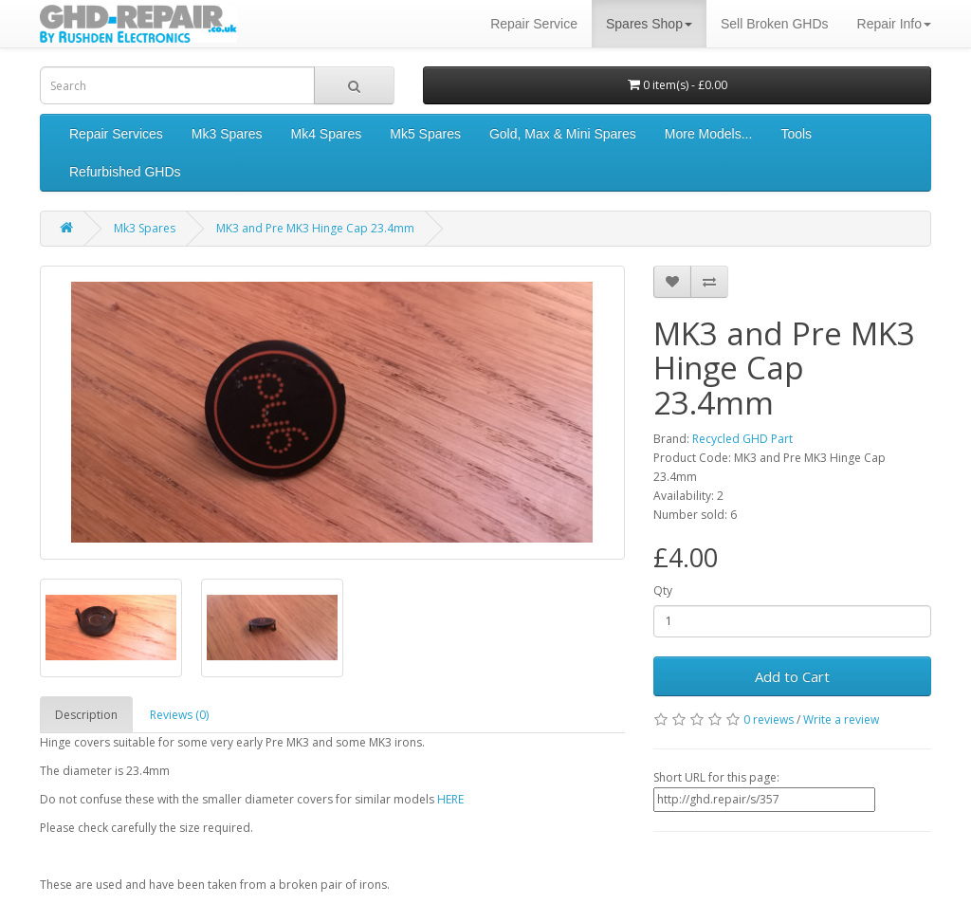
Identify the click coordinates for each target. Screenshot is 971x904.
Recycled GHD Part (742, 439)
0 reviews (768, 719)
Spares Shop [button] (649, 23)
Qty (662, 590)
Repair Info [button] (894, 23)
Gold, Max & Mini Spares (562, 133)
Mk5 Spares (425, 133)
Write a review (841, 719)
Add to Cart (792, 676)
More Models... (709, 133)
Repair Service (533, 23)
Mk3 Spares (227, 133)
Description (86, 715)
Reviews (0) (179, 715)
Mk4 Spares (326, 133)
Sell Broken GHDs (775, 23)
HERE (450, 799)
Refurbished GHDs (125, 171)
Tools (796, 133)
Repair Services (116, 133)
